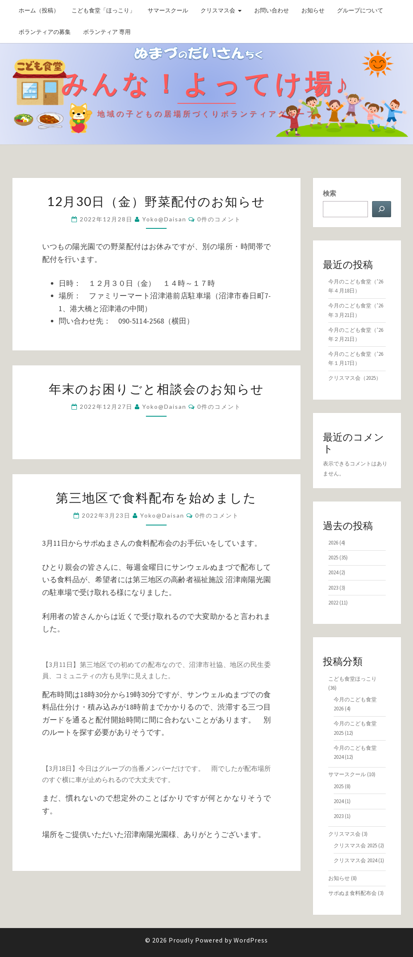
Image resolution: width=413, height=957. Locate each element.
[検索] (381, 209)
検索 (329, 193)
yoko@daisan (164, 219)
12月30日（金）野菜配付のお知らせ (156, 201)
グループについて (360, 10)
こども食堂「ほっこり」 (103, 10)
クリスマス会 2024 (355, 860)
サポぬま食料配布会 (352, 893)
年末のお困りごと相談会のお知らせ (156, 388)
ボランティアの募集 (45, 32)
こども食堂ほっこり (352, 678)
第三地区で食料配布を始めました (156, 497)
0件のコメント (219, 219)
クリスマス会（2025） (354, 377)
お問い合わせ (271, 10)
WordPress (251, 940)
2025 (333, 557)
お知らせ (313, 10)
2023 (333, 587)
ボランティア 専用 (107, 32)
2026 (333, 542)
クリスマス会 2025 (355, 845)
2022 (333, 602)
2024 (333, 572)
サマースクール (168, 10)
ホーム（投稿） (39, 10)
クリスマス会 (218, 10)
